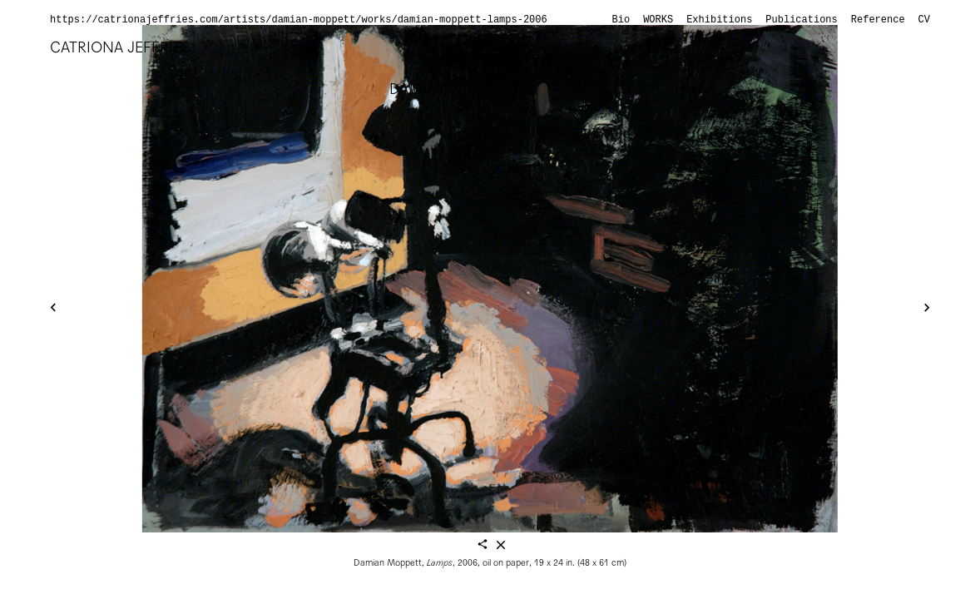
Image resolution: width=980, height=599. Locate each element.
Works (658, 20)
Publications (801, 20)
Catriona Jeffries (120, 47)
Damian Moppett (454, 89)
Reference (878, 20)
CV (924, 20)
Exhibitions (719, 20)
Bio (621, 20)
